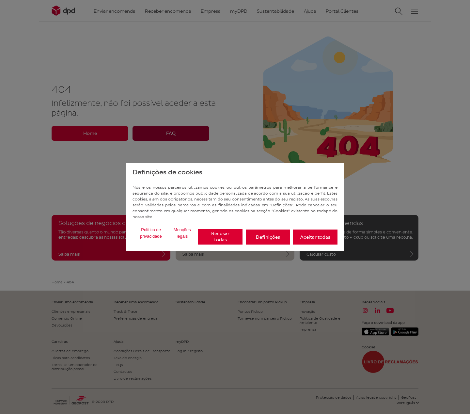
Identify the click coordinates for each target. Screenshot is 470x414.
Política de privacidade (151, 233)
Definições (268, 237)
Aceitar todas (315, 237)
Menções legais (182, 233)
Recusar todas (220, 237)
